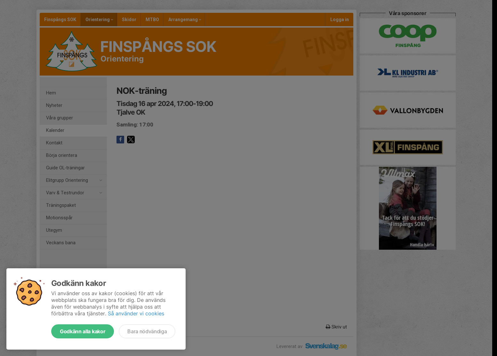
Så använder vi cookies (136, 313)
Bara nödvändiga (147, 331)
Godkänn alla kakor (82, 331)
